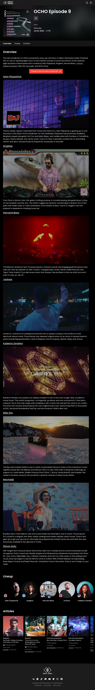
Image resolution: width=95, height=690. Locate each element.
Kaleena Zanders (10, 66)
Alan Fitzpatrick (12, 76)
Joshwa (79, 63)
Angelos (8, 146)
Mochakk (30, 66)
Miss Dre (8, 412)
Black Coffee (81, 200)
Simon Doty (9, 546)
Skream (6, 139)
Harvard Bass (11, 212)
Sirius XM (43, 58)
